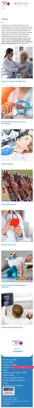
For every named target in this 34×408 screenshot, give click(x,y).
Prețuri (5, 383)
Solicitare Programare (22, 43)
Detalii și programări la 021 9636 (23, 367)
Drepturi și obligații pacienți (13, 378)
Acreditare (6, 367)
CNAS (5, 370)
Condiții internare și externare (14, 380)
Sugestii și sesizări (10, 365)
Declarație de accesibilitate (13, 385)
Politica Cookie (8, 375)
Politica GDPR (8, 362)
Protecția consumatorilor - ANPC (15, 372)
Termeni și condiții (9, 360)
